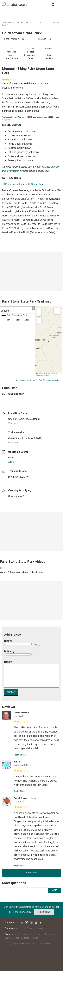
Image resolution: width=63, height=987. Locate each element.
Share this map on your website (49, 380)
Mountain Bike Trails (16, 22)
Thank (23, 755)
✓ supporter (33, 798)
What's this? (13, 443)
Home (4, 22)
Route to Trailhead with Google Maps (25, 184)
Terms (42, 943)
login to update (14, 481)
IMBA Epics (50, 934)
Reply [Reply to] (16, 755)
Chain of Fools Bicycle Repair (24, 418)
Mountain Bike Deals (30, 938)
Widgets (43, 928)
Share (43, 39)
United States (31, 22)
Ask (54, 890)
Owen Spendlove (17, 438)
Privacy (49, 943)
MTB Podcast (21, 934)
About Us (20, 928)
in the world (17, 87)
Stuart (47, 22)
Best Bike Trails (36, 934)
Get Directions (12, 39)
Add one (12, 462)
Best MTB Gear (12, 938)
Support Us (32, 928)
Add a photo (29, 39)
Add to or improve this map (26, 380)
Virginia (40, 22)
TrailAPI (17, 117)
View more (13, 423)
